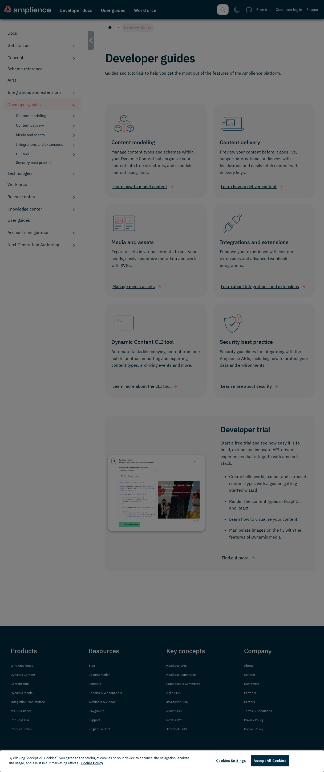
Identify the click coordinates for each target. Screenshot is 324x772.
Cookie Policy (92, 763)
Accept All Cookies (270, 760)
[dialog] (162, 761)
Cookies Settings (231, 760)
